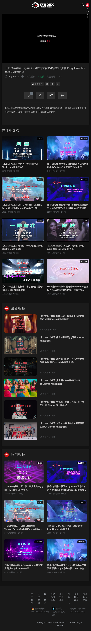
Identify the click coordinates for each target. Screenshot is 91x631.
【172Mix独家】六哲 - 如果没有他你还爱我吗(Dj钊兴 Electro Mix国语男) (62, 426)
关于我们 (32, 599)
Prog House (13, 78)
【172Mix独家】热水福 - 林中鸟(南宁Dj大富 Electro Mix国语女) (60, 383)
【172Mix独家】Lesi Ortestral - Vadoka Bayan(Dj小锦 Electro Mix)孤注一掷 (22, 208)
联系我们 (45, 599)
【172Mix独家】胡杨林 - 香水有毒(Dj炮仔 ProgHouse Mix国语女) (22, 289)
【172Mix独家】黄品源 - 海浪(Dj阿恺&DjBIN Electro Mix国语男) (65, 248)
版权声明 (39, 599)
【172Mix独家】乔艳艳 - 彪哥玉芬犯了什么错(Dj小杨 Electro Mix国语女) (62, 405)
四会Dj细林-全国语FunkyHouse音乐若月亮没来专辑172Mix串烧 (23, 568)
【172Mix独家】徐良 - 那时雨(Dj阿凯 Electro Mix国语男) (62, 340)
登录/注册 (87, 5)
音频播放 (37, 85)
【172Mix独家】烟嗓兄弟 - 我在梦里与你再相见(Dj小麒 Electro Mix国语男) (62, 319)
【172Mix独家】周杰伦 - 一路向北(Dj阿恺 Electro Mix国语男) (22, 248)
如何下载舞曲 (61, 597)
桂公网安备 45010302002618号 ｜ (40, 612)
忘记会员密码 (85, 597)
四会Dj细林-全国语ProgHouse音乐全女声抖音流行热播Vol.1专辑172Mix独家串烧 (67, 208)
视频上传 (69, 599)
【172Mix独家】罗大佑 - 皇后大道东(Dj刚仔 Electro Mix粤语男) (23, 489)
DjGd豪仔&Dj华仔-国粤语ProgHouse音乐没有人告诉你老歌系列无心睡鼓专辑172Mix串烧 (68, 290)
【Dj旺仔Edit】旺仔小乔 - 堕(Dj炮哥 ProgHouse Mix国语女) (65, 529)
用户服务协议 (53, 597)
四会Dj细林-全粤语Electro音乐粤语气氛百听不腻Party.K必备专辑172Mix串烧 (67, 167)
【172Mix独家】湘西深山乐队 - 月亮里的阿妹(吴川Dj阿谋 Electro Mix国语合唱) (62, 362)
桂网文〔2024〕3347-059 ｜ (59, 612)
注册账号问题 (76, 597)
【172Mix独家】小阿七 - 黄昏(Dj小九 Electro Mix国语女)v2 (20, 167)
